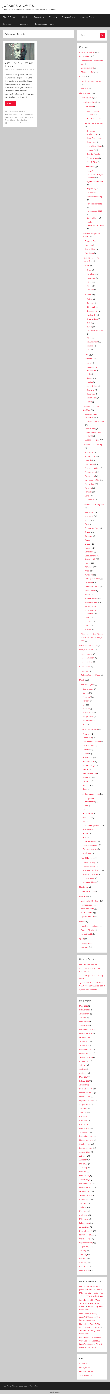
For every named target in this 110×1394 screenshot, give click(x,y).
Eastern (88, 540)
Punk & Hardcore (90, 841)
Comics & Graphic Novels (91, 81)
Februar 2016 (84, 1128)
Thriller (88, 621)
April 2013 (83, 1262)
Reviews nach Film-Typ (92, 445)
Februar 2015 (84, 1176)
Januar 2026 (84, 1014)
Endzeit (88, 544)
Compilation (88, 689)
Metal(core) (88, 829)
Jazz (84, 821)
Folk (84, 810)
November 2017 (85, 1053)
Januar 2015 (84, 1180)
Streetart (85, 671)
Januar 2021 (84, 1026)
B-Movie (88, 460)
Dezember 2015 (85, 1136)
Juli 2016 (82, 1108)
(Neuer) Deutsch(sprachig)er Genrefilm (95, 174)
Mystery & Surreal (92, 587)
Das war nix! (90, 429)
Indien (89, 374)
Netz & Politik (86, 913)
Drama (87, 532)
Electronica (87, 757)
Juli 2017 (82, 1065)
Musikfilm (89, 583)
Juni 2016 (83, 1112)
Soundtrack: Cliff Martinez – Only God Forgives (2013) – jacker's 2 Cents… (90, 1341)
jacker (32, 70)
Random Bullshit (88, 892)
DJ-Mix (86, 693)
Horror (87, 563)
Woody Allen (92, 162)
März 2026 (83, 1006)
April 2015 (83, 1168)
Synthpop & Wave (90, 849)
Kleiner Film (90, 484)
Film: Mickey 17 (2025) (88, 964)
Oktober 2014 (84, 1191)
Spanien (90, 346)
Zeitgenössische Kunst (90, 675)
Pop (84, 837)
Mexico (90, 382)
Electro (86, 754)
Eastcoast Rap (89, 866)
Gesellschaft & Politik (88, 645)
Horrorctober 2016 (94, 211)
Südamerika (92, 398)
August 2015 (84, 1152)
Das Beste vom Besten (94, 421)
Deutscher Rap (89, 862)
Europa (20, 117)
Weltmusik (87, 853)
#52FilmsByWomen (12, 114)
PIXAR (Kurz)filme (94, 118)
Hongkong (91, 274)
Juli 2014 (82, 1203)
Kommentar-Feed (86, 1371)
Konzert (86, 701)
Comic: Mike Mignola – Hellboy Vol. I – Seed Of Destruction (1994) (91, 1293)
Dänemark (91, 307)
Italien (89, 327)
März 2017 (83, 1077)
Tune (85, 724)
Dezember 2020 (86, 1030)
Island (89, 323)
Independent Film (92, 480)
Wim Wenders (93, 158)
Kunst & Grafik (85, 667)
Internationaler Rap (91, 874)
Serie (87, 496)
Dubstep (86, 750)
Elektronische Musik (89, 729)
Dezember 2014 (85, 1184)
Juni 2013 (83, 1255)
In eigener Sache (88, 17)
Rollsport (85, 947)
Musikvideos (88, 713)
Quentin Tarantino (94, 154)
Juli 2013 (82, 1251)
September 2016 (86, 1101)
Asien (87, 265)
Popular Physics (87, 930)
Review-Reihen (89, 102)
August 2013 (84, 1247)
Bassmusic (87, 738)
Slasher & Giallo (91, 602)
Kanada (90, 378)
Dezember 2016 (85, 1089)
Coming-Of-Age (92, 528)
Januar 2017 (84, 1085)
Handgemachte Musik (90, 794)
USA (86, 354)
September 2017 (86, 1057)
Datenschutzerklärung (44, 24)
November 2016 (86, 1093)
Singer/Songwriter (91, 845)
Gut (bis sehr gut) (92, 440)
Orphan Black (90, 249)
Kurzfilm (88, 488)
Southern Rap (88, 878)
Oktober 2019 (84, 1037)
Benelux (90, 303)
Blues (85, 806)
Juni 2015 (83, 1160)
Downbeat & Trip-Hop (92, 742)
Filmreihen (89, 107)
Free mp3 (87, 697)
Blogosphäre (68, 17)
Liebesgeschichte (92, 579)
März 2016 (83, 1124)
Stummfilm (89, 500)
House (85, 769)
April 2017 (83, 1073)
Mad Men (89, 245)
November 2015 (85, 1140)
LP (84, 705)
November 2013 (85, 1235)
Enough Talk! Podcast (90, 901)
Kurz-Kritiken (92, 218)
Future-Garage (89, 765)
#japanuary (91, 189)
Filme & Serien (10, 17)
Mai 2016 (83, 1116)
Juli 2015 (82, 1156)
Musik (26, 17)
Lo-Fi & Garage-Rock (91, 825)
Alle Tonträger (87, 684)
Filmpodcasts (86, 905)
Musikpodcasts (87, 909)
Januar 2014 (84, 1227)
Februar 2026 (84, 1010)
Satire (87, 594)
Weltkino (88, 358)
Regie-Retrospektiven (94, 123)
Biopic (87, 524)
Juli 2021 (82, 1018)
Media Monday (87, 72)
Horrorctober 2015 (94, 204)
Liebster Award (87, 68)
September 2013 (86, 1243)
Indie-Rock (87, 817)
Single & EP (88, 717)
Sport (81, 939)
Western (88, 629)
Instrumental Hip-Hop (92, 870)
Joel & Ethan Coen (94, 146)
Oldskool (86, 781)
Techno (86, 785)
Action (87, 520)
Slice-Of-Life (90, 606)
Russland (90, 390)
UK (88, 350)
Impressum (24, 24)
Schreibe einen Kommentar (18, 123)
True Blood (89, 253)
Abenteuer (89, 516)
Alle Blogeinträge (27, 114)
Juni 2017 (83, 1069)
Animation (89, 452)
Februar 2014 (84, 1223)
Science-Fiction (91, 598)
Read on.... (10, 103)
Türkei (89, 402)
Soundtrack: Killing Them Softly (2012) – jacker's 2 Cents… (89, 1303)
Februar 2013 (84, 1270)
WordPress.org (85, 1375)
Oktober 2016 (84, 1097)
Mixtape (86, 709)
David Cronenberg (94, 138)
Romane (84, 88)
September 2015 (86, 1148)
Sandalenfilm (90, 591)
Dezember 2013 (85, 1231)
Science (82, 922)
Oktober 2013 (84, 1239)
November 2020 (86, 1033)
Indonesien (91, 278)
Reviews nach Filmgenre (93, 504)
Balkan (89, 299)
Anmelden (83, 1363)
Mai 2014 (82, 1211)
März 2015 (83, 1172)
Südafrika (91, 394)
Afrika (89, 363)
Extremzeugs (86, 943)
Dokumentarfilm (11, 117)
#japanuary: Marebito (88, 990)
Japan (89, 282)
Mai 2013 (82, 1259)
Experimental (88, 761)
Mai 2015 (82, 1164)
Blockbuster (90, 464)
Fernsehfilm (90, 476)
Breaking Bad (90, 241)
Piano (85, 833)
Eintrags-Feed (85, 1367)
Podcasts (39, 17)
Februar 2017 (84, 1081)
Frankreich (91, 315)
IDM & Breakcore (90, 773)
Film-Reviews (29, 117)
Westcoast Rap (89, 882)
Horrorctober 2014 (94, 197)
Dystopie (88, 536)
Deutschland (92, 311)
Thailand (90, 290)
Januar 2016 (84, 1132)
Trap (84, 789)
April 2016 (83, 1120)
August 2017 (84, 1061)
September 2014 (86, 1195)
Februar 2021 (84, 1022)
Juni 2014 (83, 1207)
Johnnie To (91, 150)
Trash (87, 625)
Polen (89, 338)
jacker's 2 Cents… (19, 5)
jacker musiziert (87, 658)
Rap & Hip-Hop (87, 858)
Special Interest (87, 917)
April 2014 (83, 1215)
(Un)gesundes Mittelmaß (17, 112)
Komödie (88, 567)
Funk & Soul (88, 813)
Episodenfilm (90, 472)
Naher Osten (92, 386)
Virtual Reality (87, 934)
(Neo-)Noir (89, 512)
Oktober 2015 (84, 1144)
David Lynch (92, 142)
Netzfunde (83, 887)
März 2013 (83, 1266)
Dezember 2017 (85, 1049)
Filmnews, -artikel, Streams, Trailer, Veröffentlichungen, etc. (93, 637)
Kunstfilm (89, 575)
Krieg (87, 571)
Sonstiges (8, 24)
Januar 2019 (84, 1041)
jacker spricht (86, 662)
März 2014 (83, 1219)
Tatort (87, 617)
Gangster (88, 552)
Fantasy (88, 548)
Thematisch (90, 167)
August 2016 (84, 1105)
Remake (88, 492)
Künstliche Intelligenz (90, 926)
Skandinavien (22, 120)
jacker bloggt (86, 654)
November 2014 (85, 1187)
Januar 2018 (84, 1045)
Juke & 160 (87, 777)
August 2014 (84, 1199)
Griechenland (92, 319)
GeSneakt (91, 193)
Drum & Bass (88, 746)
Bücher (53, 17)
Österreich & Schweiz (95, 331)
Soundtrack (88, 721)
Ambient (86, 734)
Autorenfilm (90, 456)
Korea (89, 286)
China (89, 270)
